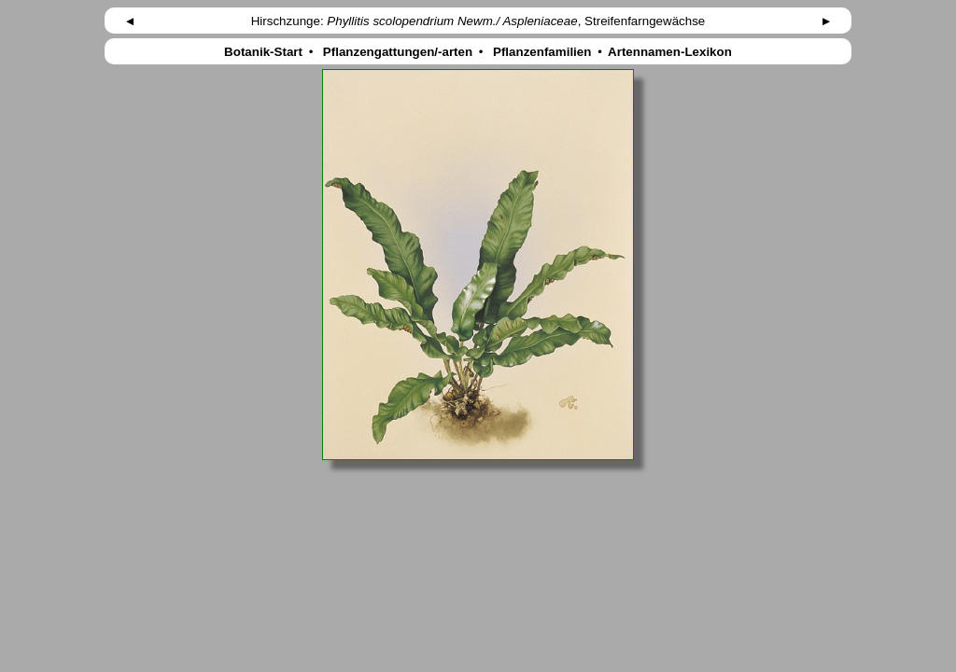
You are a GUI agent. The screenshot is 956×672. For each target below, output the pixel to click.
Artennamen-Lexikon (670, 52)
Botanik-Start (262, 52)
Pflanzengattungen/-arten (397, 52)
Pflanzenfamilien (542, 52)
